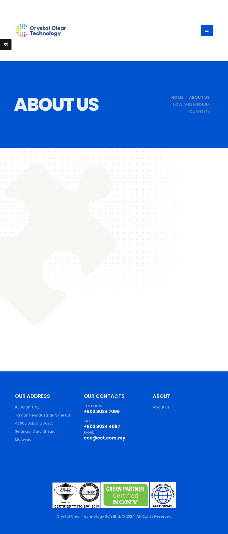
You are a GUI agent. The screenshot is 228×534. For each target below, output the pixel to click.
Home (174, 97)
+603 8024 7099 (102, 411)
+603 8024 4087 (102, 426)
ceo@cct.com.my (104, 438)
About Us (196, 97)
